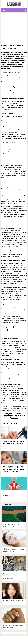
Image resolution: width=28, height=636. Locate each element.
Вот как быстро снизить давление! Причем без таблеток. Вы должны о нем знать (14, 443)
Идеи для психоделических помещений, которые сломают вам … (13, 576)
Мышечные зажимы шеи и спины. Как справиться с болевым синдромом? (13, 493)
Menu (3, 10)
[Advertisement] (14, 29)
